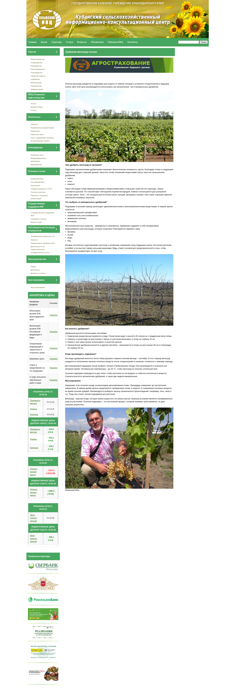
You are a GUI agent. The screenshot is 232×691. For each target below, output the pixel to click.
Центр (44, 42)
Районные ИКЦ (115, 42)
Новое (33, 266)
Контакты (132, 42)
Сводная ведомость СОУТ (41, 189)
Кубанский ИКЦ (37, 179)
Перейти (54, 315)
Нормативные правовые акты (43, 243)
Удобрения (35, 79)
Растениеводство (38, 69)
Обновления (97, 42)
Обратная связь (37, 134)
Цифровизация (37, 89)
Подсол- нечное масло (34, 472)
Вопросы (82, 42)
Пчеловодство (36, 73)
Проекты (34, 124)
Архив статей (36, 222)
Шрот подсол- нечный (33, 518)
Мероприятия (36, 164)
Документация (37, 107)
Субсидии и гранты (38, 219)
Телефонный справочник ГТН (43, 236)
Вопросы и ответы (38, 273)
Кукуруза (34, 414)
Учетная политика (38, 192)
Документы (35, 270)
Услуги (69, 42)
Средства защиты (38, 76)
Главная (32, 42)
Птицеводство (36, 62)
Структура (56, 42)
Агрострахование (38, 287)
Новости (34, 240)
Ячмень (33, 409)
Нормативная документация (42, 128)
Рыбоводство (36, 66)
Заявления (35, 131)
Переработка (36, 86)
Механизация (36, 83)
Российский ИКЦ (37, 182)
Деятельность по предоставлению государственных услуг (40, 249)
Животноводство (38, 59)
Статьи (33, 110)
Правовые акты (37, 155)
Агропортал (35, 185)
